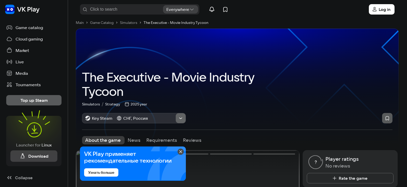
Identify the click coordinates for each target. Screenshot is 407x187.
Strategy (112, 103)
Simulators (93, 103)
